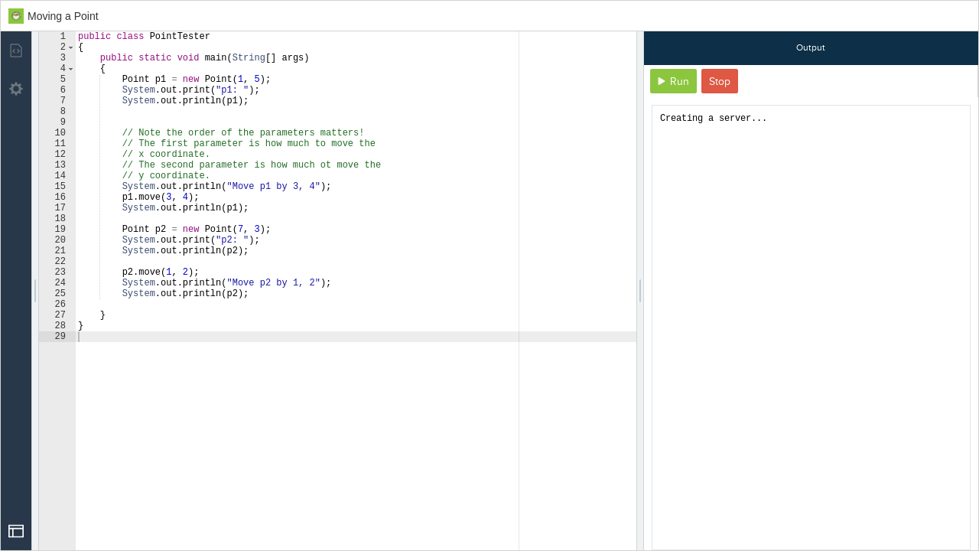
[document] (811, 327)
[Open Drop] (16, 531)
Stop (719, 81)
